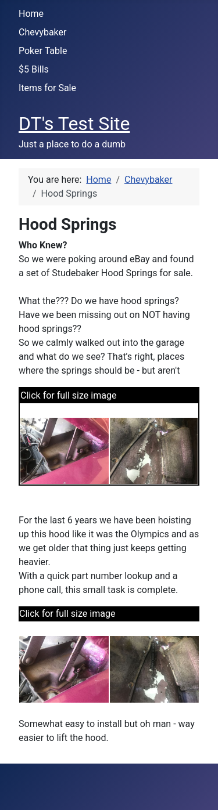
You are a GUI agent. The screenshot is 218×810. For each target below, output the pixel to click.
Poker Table (43, 50)
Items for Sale (47, 87)
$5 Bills (34, 69)
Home (31, 13)
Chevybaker (42, 32)
